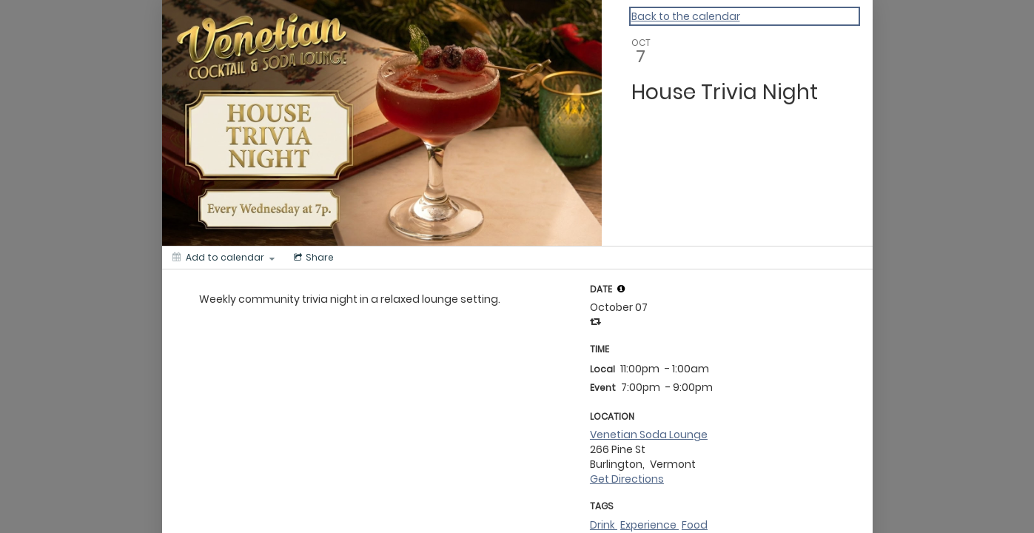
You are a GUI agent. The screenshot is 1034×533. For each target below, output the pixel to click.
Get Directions (627, 479)
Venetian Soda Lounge (649, 434)
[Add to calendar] (223, 258)
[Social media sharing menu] (312, 258)
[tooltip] (621, 288)
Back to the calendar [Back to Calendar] (685, 16)
